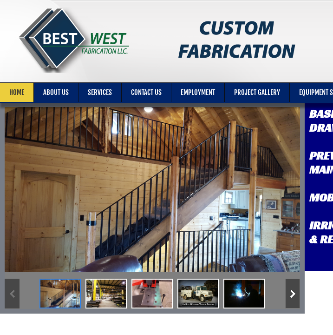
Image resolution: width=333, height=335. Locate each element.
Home (16, 92)
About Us (56, 92)
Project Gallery (257, 92)
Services (100, 92)
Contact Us (146, 92)
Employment (198, 92)
